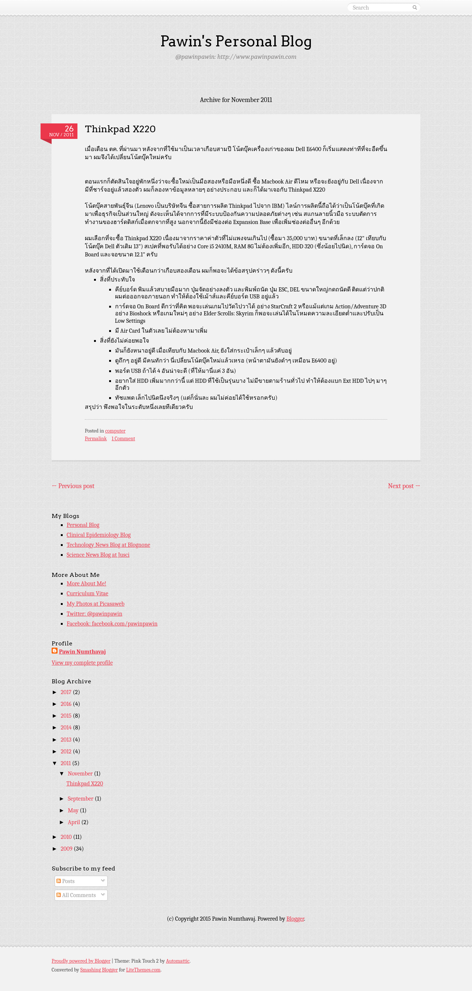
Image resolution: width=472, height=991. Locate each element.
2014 (67, 727)
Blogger (295, 918)
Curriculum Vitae (87, 593)
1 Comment (123, 438)
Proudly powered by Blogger (81, 961)
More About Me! (86, 583)
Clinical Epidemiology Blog (99, 535)
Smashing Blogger (99, 970)
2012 (67, 751)
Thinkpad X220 (120, 128)
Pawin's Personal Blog (236, 41)
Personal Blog (83, 525)
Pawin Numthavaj (82, 651)
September (81, 798)
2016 (67, 704)
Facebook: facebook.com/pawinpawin (112, 623)
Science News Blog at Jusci (98, 554)
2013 (67, 739)
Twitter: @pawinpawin (94, 613)
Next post (404, 486)
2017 (67, 692)
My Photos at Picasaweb (96, 603)
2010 (67, 837)
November (81, 773)
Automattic (178, 961)
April (74, 822)
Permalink (96, 438)
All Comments (76, 895)
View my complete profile (82, 662)
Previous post (73, 486)
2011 (66, 763)
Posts (65, 881)
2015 (67, 715)
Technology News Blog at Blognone (108, 545)
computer (115, 431)
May (74, 810)
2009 (67, 848)
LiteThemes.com (143, 970)
